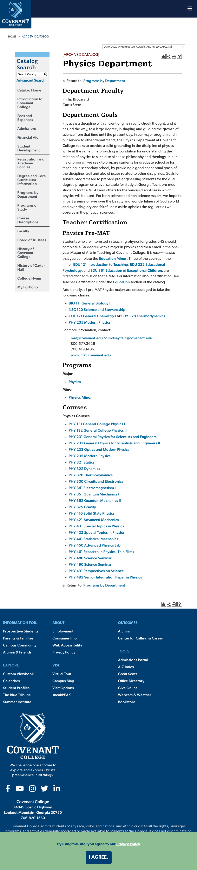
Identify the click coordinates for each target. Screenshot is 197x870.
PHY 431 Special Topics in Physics (96, 526)
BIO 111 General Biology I (89, 303)
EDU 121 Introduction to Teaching (100, 264)
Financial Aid (28, 137)
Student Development (28, 148)
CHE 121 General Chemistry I (92, 316)
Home (12, 36)
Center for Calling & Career (140, 638)
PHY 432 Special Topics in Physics (97, 532)
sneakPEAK (61, 695)
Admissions (27, 128)
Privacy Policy (63, 652)
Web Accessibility (67, 645)
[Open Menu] (189, 9)
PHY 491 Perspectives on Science (96, 571)
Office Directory (131, 681)
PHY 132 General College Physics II (98, 430)
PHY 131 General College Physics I (97, 424)
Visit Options (63, 688)
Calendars (11, 681)
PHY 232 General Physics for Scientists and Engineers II (114, 443)
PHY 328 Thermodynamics (143, 316)
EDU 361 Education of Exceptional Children (126, 270)
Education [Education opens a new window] (121, 282)
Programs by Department (27, 194)
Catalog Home (29, 90)
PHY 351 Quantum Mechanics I (94, 494)
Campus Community (20, 645)
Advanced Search (31, 80)
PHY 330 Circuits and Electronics (96, 481)
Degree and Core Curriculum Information (31, 180)
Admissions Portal (133, 660)
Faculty (23, 231)
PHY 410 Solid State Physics (91, 513)
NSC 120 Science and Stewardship (97, 309)
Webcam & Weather (134, 695)
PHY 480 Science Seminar (90, 558)
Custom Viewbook (18, 674)
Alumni (124, 631)
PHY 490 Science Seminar (90, 564)
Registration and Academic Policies (31, 163)
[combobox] (144, 46)
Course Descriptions (27, 220)
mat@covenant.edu (87, 338)
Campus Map (63, 681)
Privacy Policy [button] (128, 844)
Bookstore (126, 702)
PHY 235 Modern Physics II (91, 322)
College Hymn (29, 278)
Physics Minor (80, 397)
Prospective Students (20, 631)
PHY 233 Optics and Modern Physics (99, 449)
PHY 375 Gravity (82, 507)
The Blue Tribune (17, 695)
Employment (62, 631)
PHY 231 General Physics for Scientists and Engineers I (113, 436)
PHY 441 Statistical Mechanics (93, 539)
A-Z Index (126, 667)
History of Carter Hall (31, 267)
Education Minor (113, 258)
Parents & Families (18, 638)
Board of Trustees (31, 240)
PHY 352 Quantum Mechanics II (95, 500)
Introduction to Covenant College (29, 103)
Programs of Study (27, 207)
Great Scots (127, 674)
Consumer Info (64, 638)
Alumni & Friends (17, 652)
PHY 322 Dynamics (84, 468)
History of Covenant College (25, 253)
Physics (75, 381)
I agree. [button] (98, 857)
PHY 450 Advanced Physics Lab (94, 545)
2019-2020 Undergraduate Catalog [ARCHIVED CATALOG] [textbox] (138, 47)
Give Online (128, 688)
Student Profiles (16, 688)
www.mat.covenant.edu (91, 355)
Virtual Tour (61, 674)
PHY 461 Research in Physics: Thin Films (101, 551)
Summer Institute (17, 702)
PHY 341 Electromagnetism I (92, 488)
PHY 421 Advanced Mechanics (94, 520)
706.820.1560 (33, 818)
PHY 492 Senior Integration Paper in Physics (105, 577)
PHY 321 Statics (81, 462)
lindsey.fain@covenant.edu (130, 338)
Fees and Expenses (25, 118)
